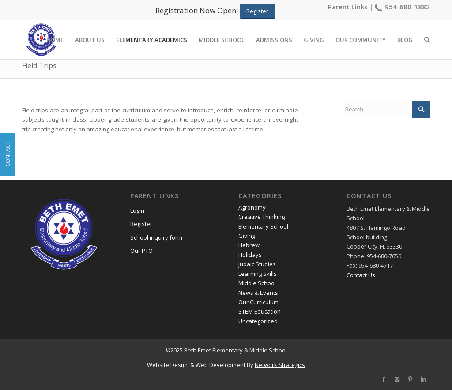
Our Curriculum (258, 302)
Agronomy (252, 207)
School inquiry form (156, 237)
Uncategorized (258, 321)
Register (141, 224)
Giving (246, 236)
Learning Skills (257, 274)
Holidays (250, 255)
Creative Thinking (261, 217)
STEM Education (259, 311)
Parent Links (348, 6)
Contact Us (361, 275)
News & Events (258, 293)
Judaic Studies (257, 264)
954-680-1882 (407, 6)
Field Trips (39, 65)
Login (137, 210)
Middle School (257, 283)
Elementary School (263, 226)
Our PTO (141, 251)
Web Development (220, 365)
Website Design (168, 365)
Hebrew (249, 245)
